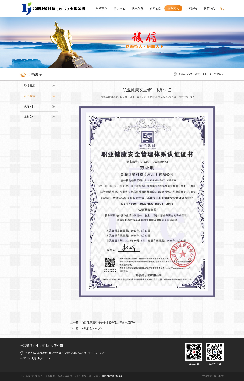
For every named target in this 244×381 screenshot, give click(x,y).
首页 (197, 74)
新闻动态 (155, 8)
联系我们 (209, 8)
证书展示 (29, 96)
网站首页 (101, 8)
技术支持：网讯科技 (213, 376)
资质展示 (29, 85)
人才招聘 (191, 8)
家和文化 (29, 116)
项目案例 (137, 8)
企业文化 (173, 8)
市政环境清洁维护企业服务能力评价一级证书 (108, 322)
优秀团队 (29, 106)
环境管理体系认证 (92, 328)
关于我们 (119, 8)
